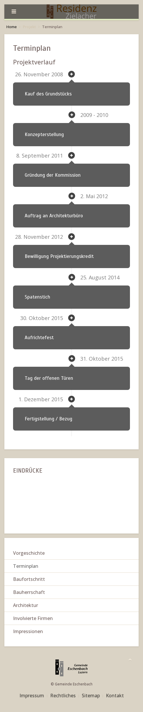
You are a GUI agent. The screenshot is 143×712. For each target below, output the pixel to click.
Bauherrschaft (29, 592)
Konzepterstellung (44, 134)
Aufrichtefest (39, 338)
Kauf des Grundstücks (48, 94)
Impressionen (28, 631)
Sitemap (91, 695)
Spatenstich (37, 297)
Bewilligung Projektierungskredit (59, 256)
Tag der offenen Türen (49, 378)
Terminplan (25, 566)
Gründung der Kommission (53, 175)
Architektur (25, 605)
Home (11, 26)
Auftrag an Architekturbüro (54, 216)
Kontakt (115, 695)
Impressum (31, 695)
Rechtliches (63, 695)
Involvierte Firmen (33, 618)
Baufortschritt (29, 579)
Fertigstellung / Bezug (48, 419)
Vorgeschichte (29, 553)
